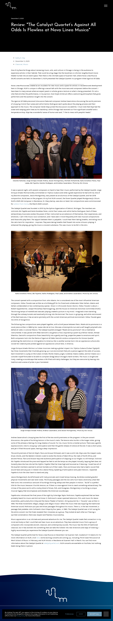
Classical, (19, 64)
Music (25, 64)
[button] (105, 5)
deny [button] (81, 614)
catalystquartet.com (51, 543)
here (38, 538)
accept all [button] (94, 614)
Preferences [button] (69, 614)
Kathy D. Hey (20, 58)
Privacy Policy (21, 616)
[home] (11, 6)
